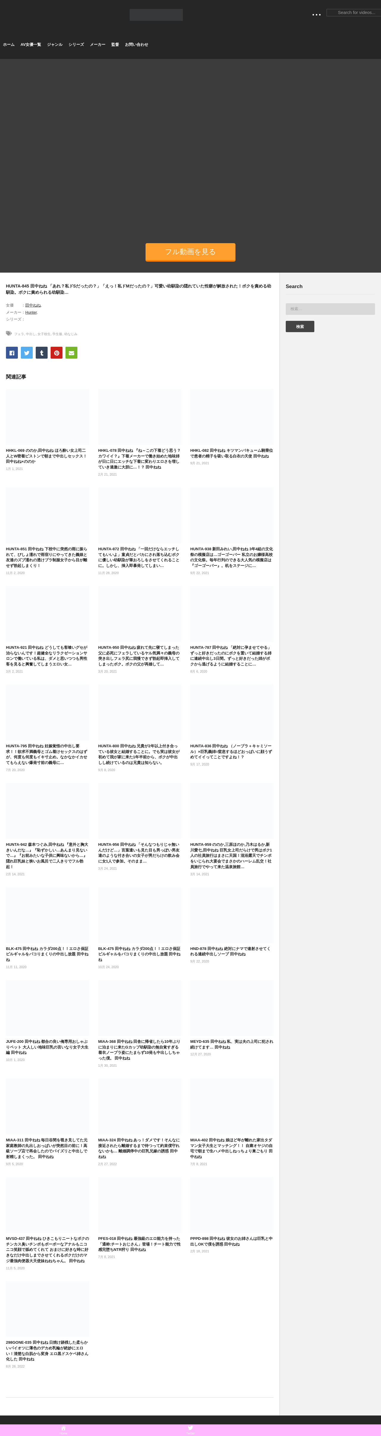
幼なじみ (70, 334)
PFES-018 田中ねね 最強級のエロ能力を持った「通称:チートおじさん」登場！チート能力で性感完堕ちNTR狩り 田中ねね (139, 1244)
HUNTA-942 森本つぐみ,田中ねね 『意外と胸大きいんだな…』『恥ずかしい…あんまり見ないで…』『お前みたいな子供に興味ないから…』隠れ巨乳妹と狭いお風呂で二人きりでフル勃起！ (47, 855)
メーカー (97, 44)
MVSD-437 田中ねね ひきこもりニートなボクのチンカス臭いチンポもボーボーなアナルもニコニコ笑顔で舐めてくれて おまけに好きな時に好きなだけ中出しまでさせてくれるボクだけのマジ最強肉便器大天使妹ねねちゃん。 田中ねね (47, 1249)
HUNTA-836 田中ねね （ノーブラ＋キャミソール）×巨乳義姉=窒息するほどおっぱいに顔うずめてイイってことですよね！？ (231, 752)
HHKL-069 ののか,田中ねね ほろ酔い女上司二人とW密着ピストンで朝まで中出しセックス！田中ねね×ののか (46, 456)
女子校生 (44, 334)
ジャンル (55, 44)
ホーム (9, 44)
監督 (115, 44)
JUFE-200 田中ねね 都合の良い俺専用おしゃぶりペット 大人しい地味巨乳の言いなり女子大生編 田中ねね (47, 1047)
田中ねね (33, 305)
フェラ (19, 334)
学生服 (57, 334)
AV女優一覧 (31, 44)
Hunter (31, 312)
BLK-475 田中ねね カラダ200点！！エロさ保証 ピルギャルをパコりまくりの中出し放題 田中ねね (47, 954)
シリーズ (76, 44)
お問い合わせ (136, 44)
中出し (31, 334)
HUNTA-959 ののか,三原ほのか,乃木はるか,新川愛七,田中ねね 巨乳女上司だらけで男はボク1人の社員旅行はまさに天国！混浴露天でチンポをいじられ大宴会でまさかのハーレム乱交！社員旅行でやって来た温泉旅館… (231, 855)
